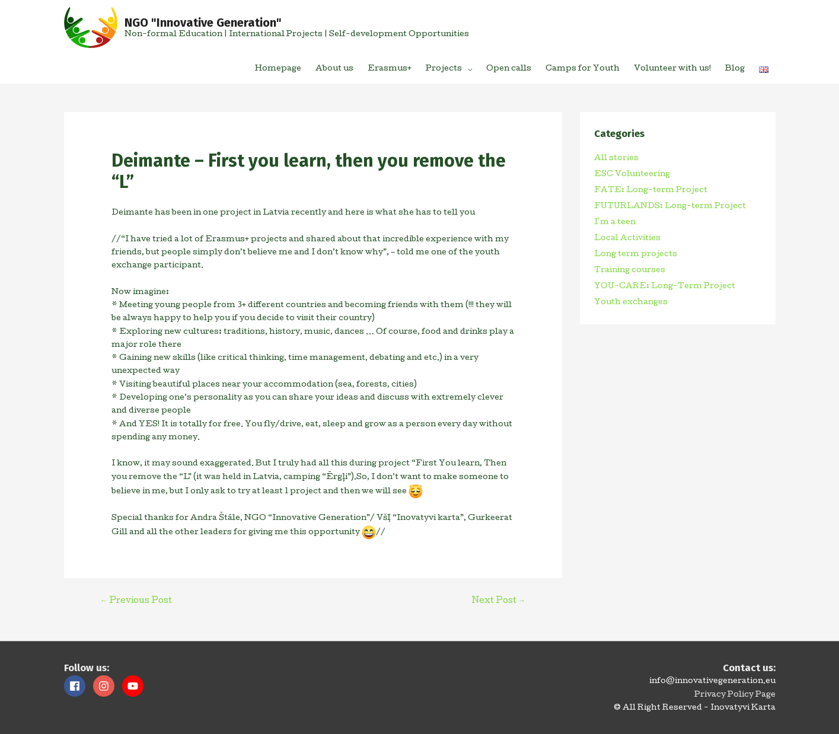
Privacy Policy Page (735, 695)
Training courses (629, 271)
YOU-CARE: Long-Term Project (664, 287)
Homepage (278, 69)
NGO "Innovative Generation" (203, 22)
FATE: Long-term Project (650, 190)
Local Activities (627, 238)
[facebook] (77, 686)
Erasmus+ (389, 69)
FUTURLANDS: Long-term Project (670, 206)
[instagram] (106, 686)
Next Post (499, 601)
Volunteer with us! (672, 69)
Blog (735, 69)
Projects (444, 69)
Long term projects (635, 255)
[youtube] (134, 686)
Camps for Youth (582, 69)
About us (334, 69)
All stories (616, 158)
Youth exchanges (631, 303)
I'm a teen (615, 222)
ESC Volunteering (632, 174)
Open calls (508, 69)
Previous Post (136, 601)
